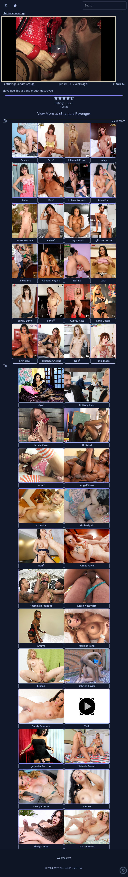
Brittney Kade (87, 405)
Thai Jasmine (41, 846)
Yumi (41, 485)
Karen (51, 240)
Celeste (25, 160)
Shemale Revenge (14, 13)
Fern (51, 160)
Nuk (77, 360)
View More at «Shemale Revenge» (64, 113)
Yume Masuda (25, 240)
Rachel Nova (87, 846)
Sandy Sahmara (41, 726)
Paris (51, 320)
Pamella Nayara (51, 280)
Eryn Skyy (24, 360)
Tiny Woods (77, 240)
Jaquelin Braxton (41, 766)
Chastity (41, 525)
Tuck (86, 726)
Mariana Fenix (87, 645)
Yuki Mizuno (25, 320)
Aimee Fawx (87, 565)
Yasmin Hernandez (41, 605)
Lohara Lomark (77, 200)
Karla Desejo (103, 320)
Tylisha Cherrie (103, 240)
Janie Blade (103, 360)
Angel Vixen (87, 485)
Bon (41, 565)
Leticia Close (41, 445)
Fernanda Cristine (51, 360)
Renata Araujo (25, 84)
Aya (41, 405)
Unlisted (87, 445)
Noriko (77, 280)
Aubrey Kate (77, 320)
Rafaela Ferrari (86, 766)
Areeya (41, 645)
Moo (51, 200)
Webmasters (64, 857)
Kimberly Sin (87, 525)
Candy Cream (41, 806)
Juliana (41, 686)
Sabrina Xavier (87, 686)
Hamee (87, 806)
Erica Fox (103, 200)
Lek (103, 280)
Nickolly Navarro (87, 605)
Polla (25, 200)
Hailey (103, 160)
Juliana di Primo (77, 160)
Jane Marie (25, 280)
